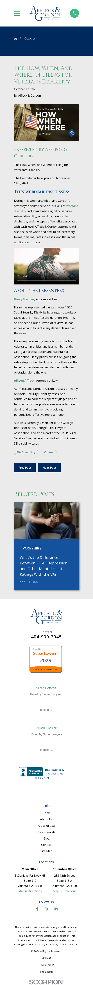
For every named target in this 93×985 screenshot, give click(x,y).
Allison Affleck (24, 381)
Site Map (46, 851)
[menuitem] (46, 958)
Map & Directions (30, 891)
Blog (46, 838)
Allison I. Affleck (46, 688)
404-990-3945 (46, 637)
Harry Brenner (24, 299)
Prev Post (24, 468)
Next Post (49, 468)
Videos (48, 452)
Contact (46, 845)
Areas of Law (46, 826)
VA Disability (26, 452)
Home (46, 813)
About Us (46, 819)
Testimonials (46, 832)
